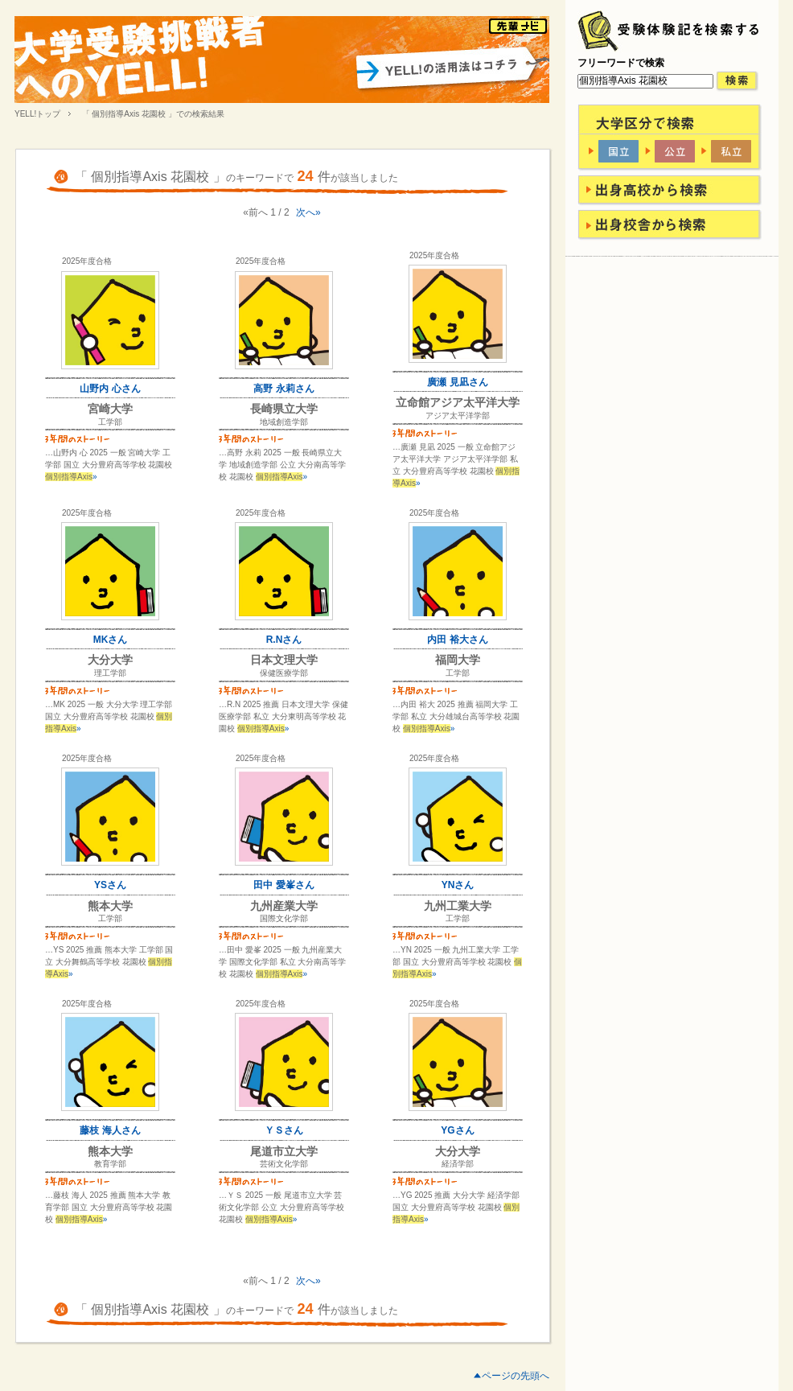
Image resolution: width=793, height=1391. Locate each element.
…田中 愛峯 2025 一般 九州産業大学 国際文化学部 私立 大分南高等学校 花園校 (282, 961)
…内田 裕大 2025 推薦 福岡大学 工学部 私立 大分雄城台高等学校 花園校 (456, 716)
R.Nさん (284, 639)
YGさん (457, 1130)
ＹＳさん (284, 1130)
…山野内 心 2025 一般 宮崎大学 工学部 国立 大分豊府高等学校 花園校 (108, 464)
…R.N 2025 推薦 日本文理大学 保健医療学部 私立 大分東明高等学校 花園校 (283, 716)
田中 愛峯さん (283, 885)
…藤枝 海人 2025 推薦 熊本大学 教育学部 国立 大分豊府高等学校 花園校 (108, 1207)
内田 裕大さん (457, 639)
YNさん (458, 885)
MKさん (110, 639)
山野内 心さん (110, 388)
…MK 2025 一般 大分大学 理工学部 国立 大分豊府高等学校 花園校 (108, 716)
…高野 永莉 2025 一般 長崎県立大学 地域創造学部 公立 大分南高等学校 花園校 (282, 464)
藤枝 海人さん (110, 1130)
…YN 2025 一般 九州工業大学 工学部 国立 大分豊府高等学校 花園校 (457, 961)
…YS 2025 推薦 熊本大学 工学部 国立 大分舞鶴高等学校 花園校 (109, 961)
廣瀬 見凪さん (457, 382)
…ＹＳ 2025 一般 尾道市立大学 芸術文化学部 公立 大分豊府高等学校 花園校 (281, 1207)
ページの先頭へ (515, 1375)
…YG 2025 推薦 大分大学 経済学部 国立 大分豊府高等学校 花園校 (456, 1207)
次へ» (308, 212)
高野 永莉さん (283, 388)
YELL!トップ (37, 113)
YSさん (110, 885)
